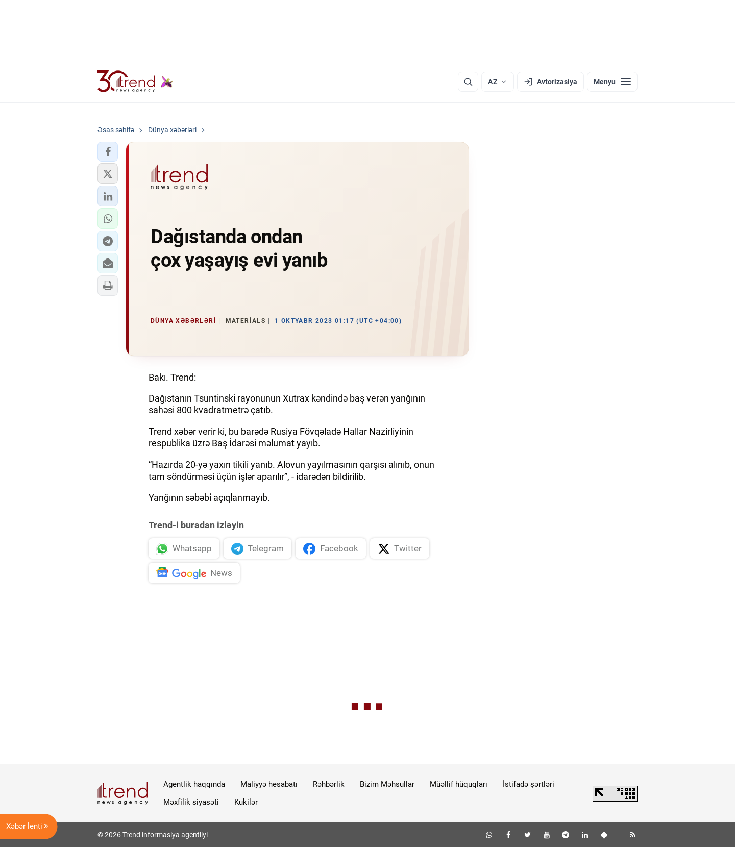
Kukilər (246, 802)
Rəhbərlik (329, 784)
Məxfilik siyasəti (191, 802)
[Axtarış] (468, 82)
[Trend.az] (135, 81)
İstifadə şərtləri (528, 784)
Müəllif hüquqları (458, 784)
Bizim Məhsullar (387, 784)
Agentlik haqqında (194, 784)
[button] (107, 151)
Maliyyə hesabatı (269, 784)
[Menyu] (612, 82)
